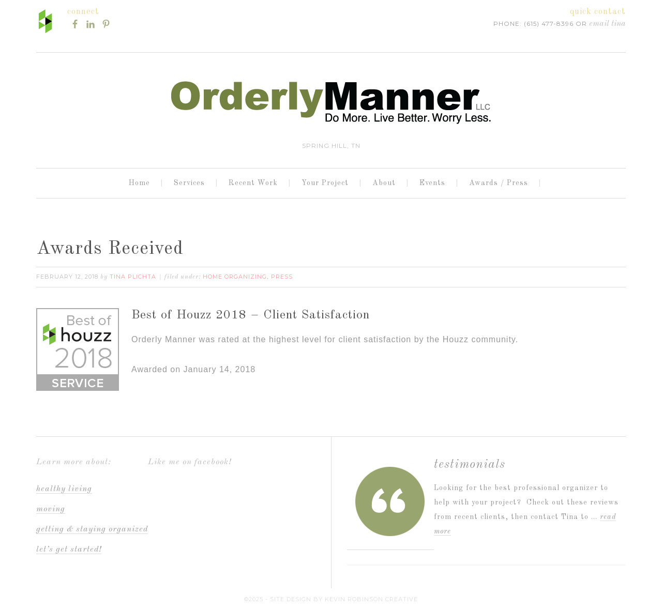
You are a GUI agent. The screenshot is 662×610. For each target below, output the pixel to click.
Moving (50, 509)
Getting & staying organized (92, 529)
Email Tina (607, 24)
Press (282, 276)
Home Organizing (235, 276)
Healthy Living (64, 489)
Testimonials (469, 465)
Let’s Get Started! (68, 549)
